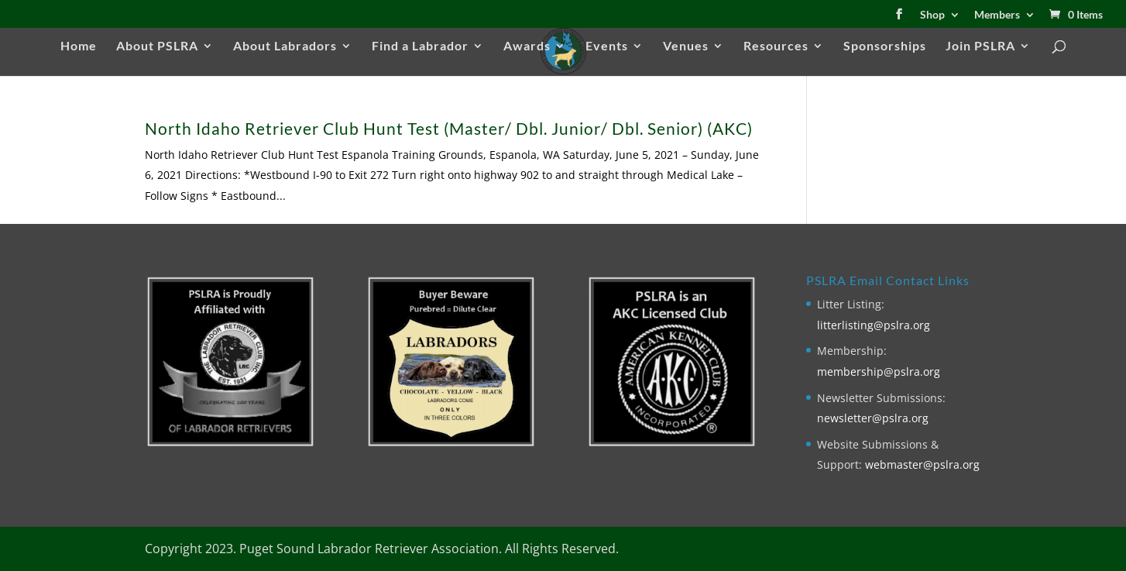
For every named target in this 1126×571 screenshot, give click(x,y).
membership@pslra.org (878, 371)
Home (78, 46)
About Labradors (285, 46)
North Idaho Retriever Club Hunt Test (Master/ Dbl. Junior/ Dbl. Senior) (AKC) (449, 128)
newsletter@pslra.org (873, 418)
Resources (775, 46)
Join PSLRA (980, 46)
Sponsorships (884, 46)
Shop (932, 15)
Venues (686, 46)
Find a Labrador (420, 46)
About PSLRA (157, 46)
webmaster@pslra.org (922, 464)
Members (997, 15)
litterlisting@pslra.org (873, 325)
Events (606, 46)
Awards (527, 46)
